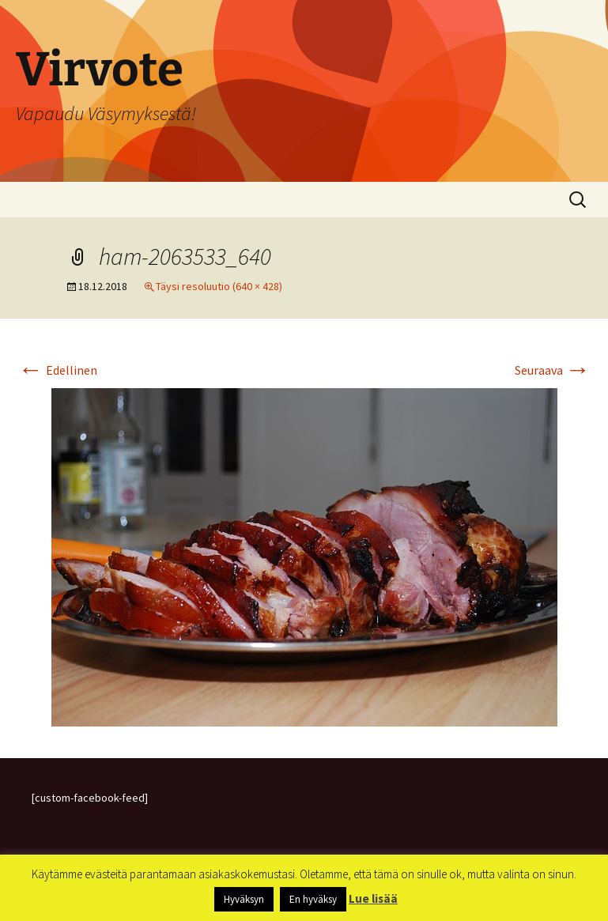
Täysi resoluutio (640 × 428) (219, 286)
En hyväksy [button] (313, 899)
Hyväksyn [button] (244, 899)
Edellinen (57, 370)
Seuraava (553, 370)
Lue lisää (373, 898)
